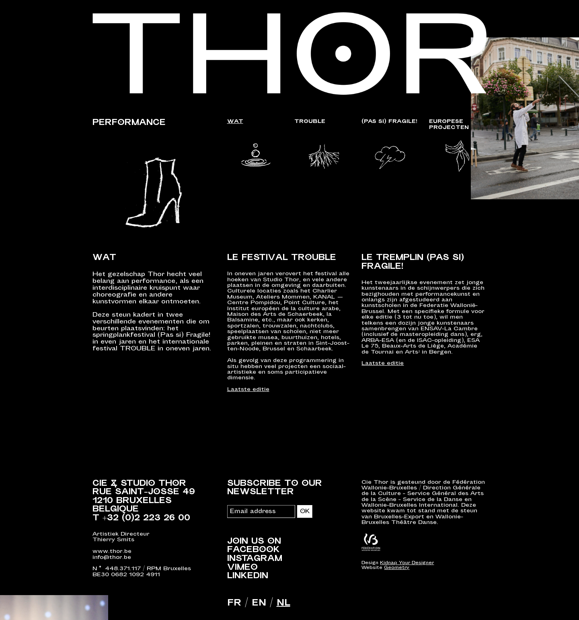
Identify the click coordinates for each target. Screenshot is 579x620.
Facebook (253, 550)
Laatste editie (248, 389)
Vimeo (242, 567)
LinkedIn (247, 576)
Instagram (254, 559)
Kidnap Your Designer (407, 563)
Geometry (396, 567)
